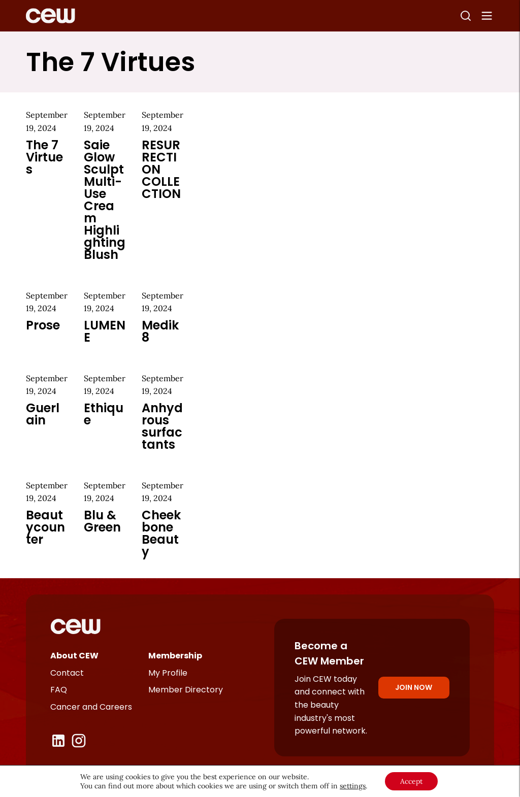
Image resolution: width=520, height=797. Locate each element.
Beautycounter (45, 527)
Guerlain (42, 414)
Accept (411, 781)
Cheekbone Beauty (161, 533)
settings (353, 785)
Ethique (103, 414)
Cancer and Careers (91, 707)
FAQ (58, 689)
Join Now (413, 687)
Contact (67, 673)
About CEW (74, 655)
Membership (175, 655)
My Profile (167, 673)
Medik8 (160, 331)
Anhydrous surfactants (162, 426)
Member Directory (185, 689)
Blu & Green (102, 521)
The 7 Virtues (44, 157)
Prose (43, 325)
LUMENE (104, 331)
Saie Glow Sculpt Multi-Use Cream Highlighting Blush (104, 200)
